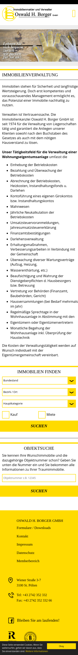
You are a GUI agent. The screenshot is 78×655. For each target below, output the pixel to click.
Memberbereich (28, 561)
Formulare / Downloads (34, 528)
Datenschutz (25, 553)
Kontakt (22, 536)
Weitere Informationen (37, 651)
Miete (51, 414)
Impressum (25, 544)
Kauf (13, 414)
